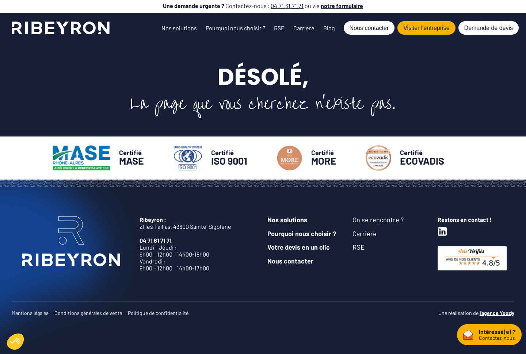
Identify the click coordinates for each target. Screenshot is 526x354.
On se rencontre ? (378, 220)
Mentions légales (30, 313)
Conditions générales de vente (88, 313)
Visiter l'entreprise (426, 28)
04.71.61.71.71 (287, 5)
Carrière (304, 27)
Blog (329, 27)
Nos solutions (179, 27)
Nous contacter (369, 28)
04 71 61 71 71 (156, 240)
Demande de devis (488, 28)
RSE (279, 27)
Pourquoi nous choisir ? (235, 27)
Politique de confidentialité (158, 313)
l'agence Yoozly (497, 313)
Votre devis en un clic (298, 247)
